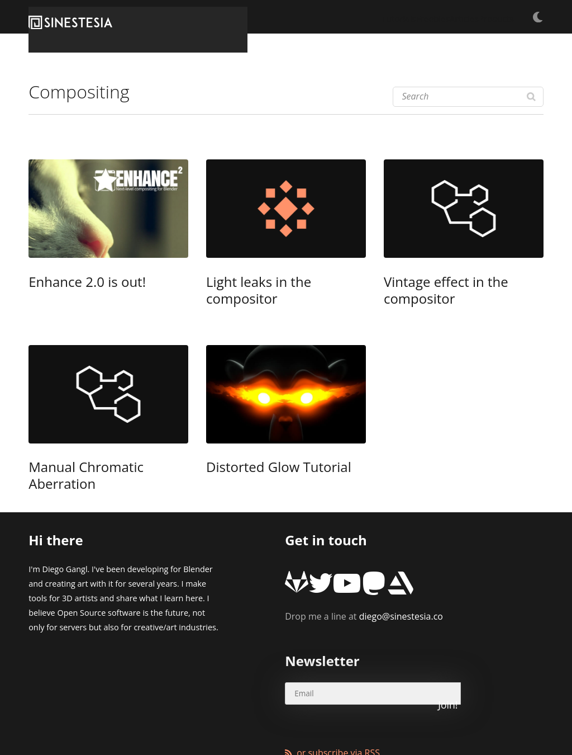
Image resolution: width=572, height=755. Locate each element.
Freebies (384, 16)
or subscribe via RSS (338, 668)
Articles (433, 16)
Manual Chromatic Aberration (96, 450)
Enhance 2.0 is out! (71, 283)
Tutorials (333, 16)
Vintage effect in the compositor (457, 283)
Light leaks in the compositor (272, 283)
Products (483, 16)
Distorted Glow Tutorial (259, 450)
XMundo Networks (170, 718)
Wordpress (282, 718)
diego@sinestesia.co (364, 565)
